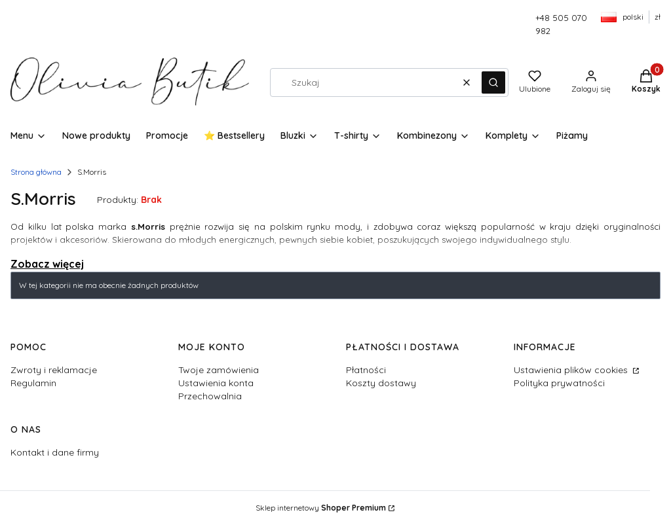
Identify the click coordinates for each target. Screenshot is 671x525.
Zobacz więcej (47, 263)
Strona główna (36, 172)
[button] (493, 82)
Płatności (366, 370)
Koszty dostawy (381, 383)
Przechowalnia (210, 396)
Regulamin (33, 383)
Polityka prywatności (559, 383)
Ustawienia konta (216, 383)
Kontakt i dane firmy (54, 452)
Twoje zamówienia (218, 370)
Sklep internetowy (321, 508)
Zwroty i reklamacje (53, 370)
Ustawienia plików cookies (572, 370)
